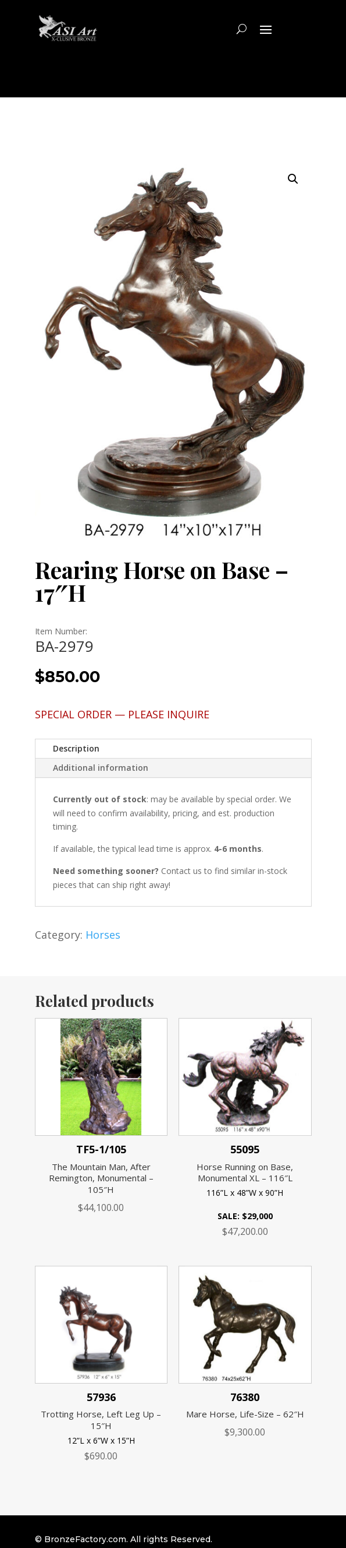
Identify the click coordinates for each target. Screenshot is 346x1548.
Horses (102, 935)
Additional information (100, 767)
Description (76, 748)
